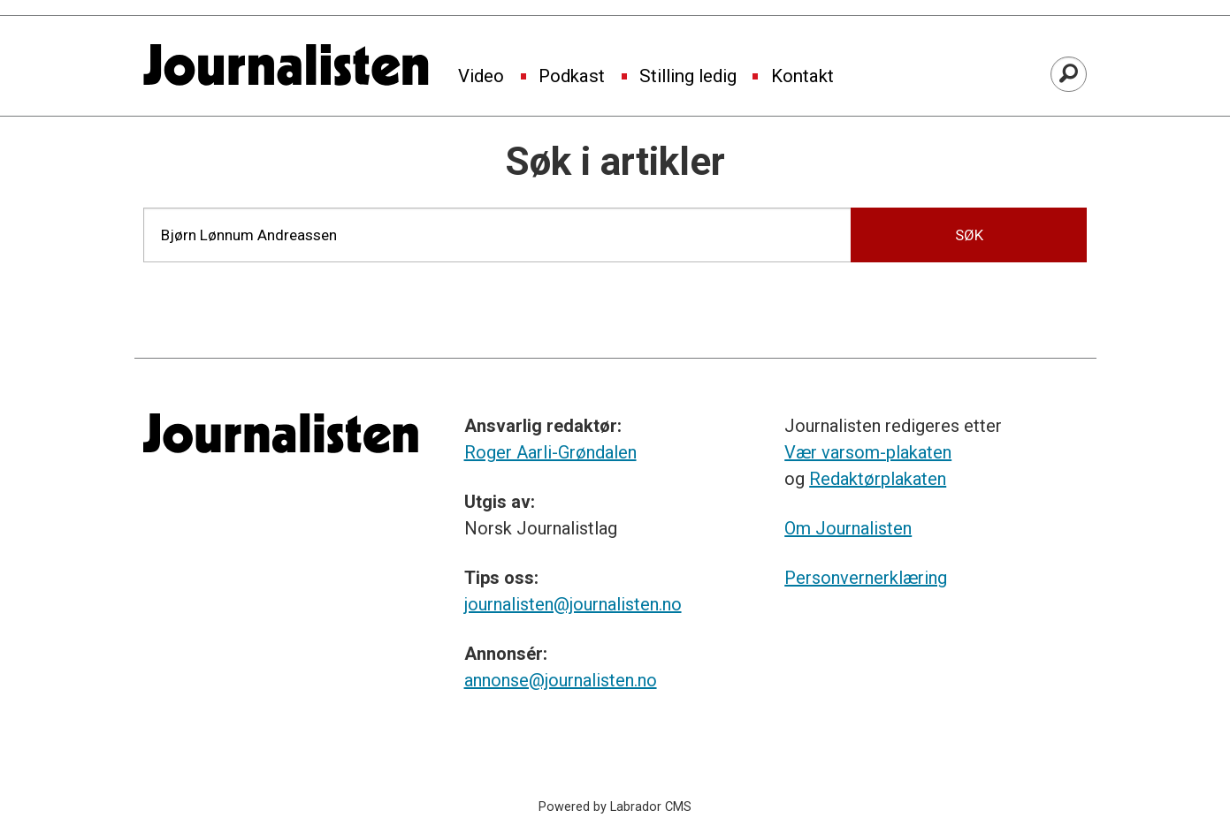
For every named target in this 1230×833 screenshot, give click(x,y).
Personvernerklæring (865, 577)
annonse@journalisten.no (560, 680)
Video (481, 76)
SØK (969, 235)
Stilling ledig (688, 76)
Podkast (572, 76)
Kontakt (802, 76)
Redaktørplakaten (877, 478)
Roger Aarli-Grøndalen (550, 452)
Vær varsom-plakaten (867, 452)
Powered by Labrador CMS (615, 806)
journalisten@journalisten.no (573, 604)
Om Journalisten (848, 528)
